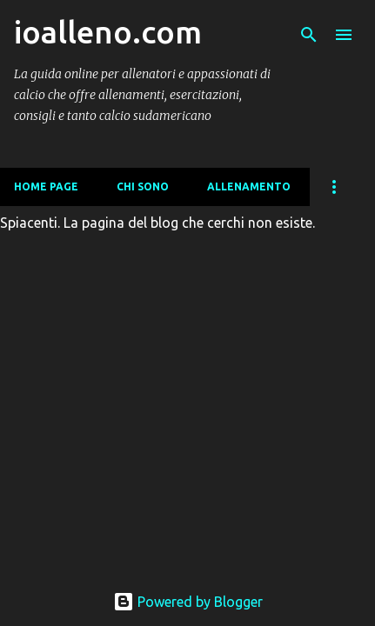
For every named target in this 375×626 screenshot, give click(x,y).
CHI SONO (143, 186)
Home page (46, 186)
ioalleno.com (108, 32)
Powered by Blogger (188, 601)
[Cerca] (308, 35)
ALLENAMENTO (249, 186)
